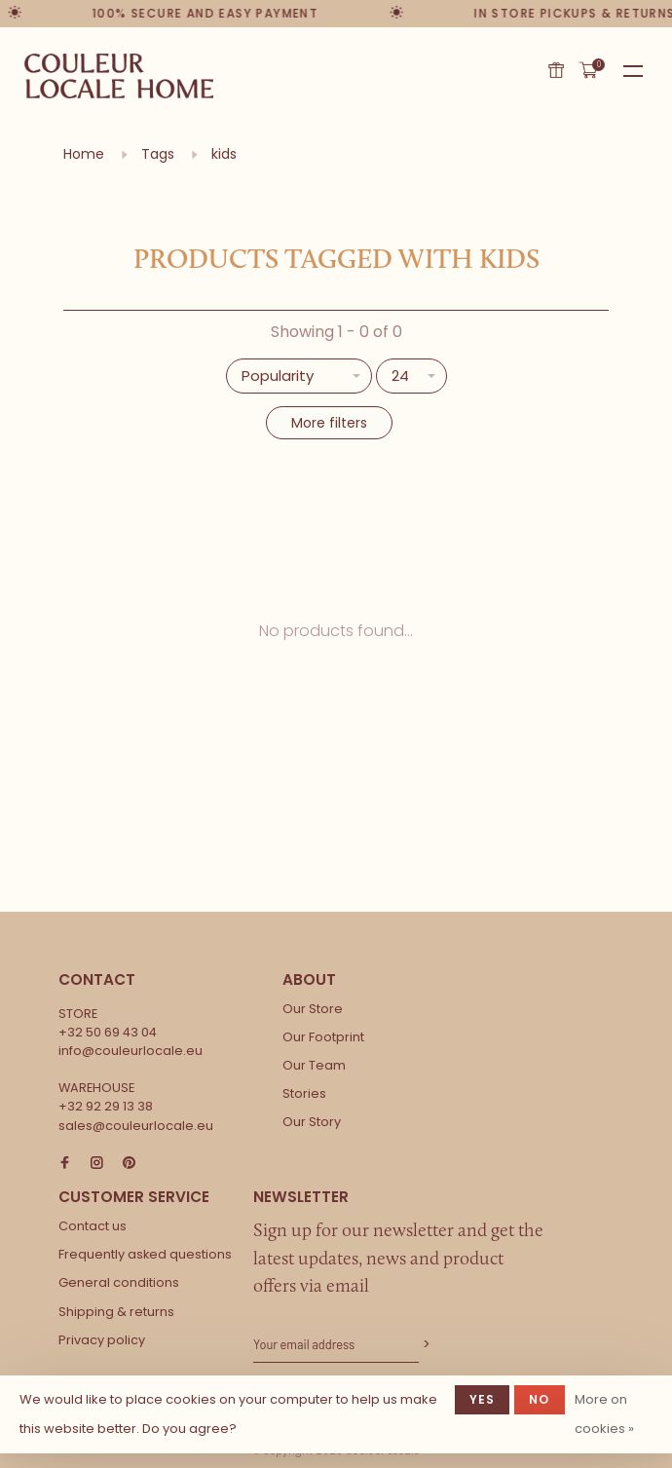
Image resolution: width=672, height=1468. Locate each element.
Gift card (556, 70)
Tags (157, 154)
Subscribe (424, 1345)
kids (224, 154)
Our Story (311, 1121)
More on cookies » (604, 1414)
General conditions (118, 1282)
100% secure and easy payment (206, 13)
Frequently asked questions (145, 1254)
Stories (304, 1093)
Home (83, 154)
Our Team (314, 1065)
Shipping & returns (116, 1311)
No (539, 1399)
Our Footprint (323, 1037)
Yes (482, 1399)
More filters (329, 423)
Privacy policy (101, 1340)
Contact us (92, 1226)
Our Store (312, 1008)
